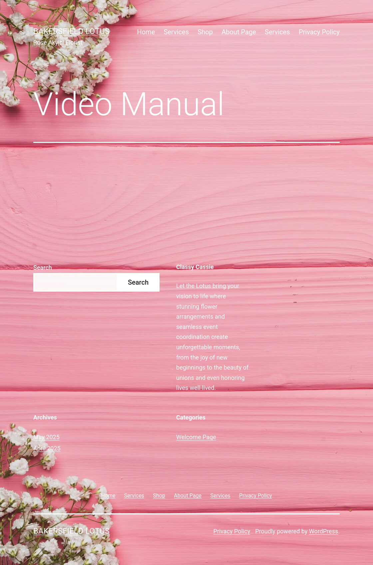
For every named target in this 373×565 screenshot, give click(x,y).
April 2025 (47, 448)
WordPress (323, 531)
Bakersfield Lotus (71, 31)
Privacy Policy (319, 32)
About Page (238, 32)
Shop (205, 32)
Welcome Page (196, 436)
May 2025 (46, 436)
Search (42, 267)
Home (146, 32)
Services (176, 32)
